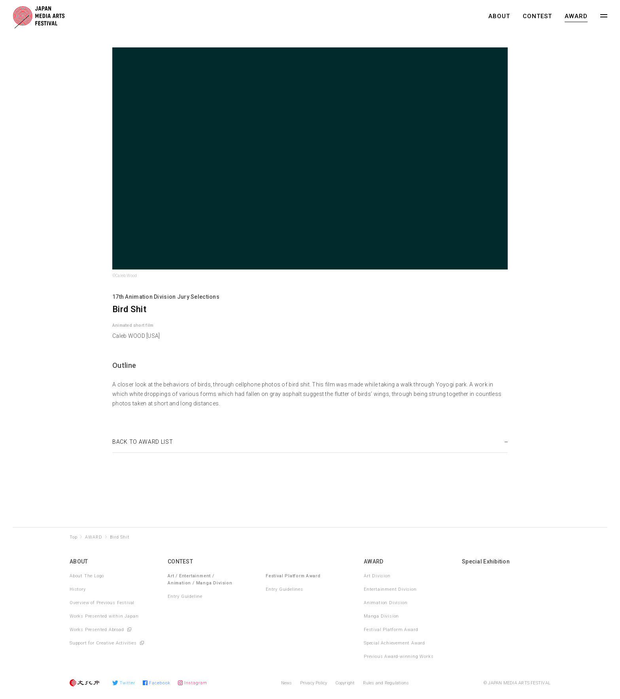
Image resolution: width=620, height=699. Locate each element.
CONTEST (537, 16)
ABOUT (499, 16)
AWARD (576, 16)
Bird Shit (119, 537)
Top (73, 537)
